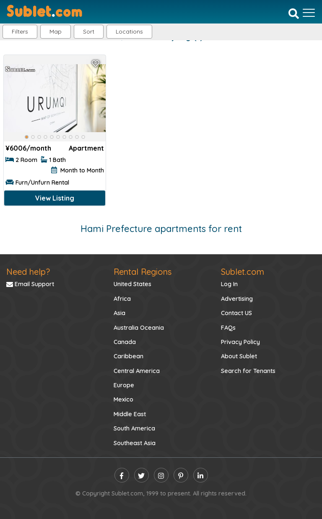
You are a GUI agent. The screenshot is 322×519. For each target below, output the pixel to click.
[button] (129, 32)
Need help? (28, 271)
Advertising (237, 299)
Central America (137, 371)
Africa (122, 299)
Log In (229, 284)
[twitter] (141, 475)
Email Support (30, 284)
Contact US (236, 313)
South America (134, 428)
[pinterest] (181, 475)
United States (132, 284)
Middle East (130, 414)
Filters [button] (20, 31)
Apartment (86, 148)
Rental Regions (142, 271)
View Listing (54, 198)
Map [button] (55, 31)
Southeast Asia (135, 443)
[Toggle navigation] (308, 12)
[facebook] (121, 475)
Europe (124, 385)
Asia (119, 313)
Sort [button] (88, 31)
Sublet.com (242, 271)
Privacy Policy (240, 342)
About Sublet (239, 356)
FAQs (228, 327)
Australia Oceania (139, 327)
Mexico (123, 399)
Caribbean (128, 356)
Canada (125, 342)
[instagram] (161, 475)
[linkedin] (200, 475)
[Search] (293, 13)
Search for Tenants (248, 371)
